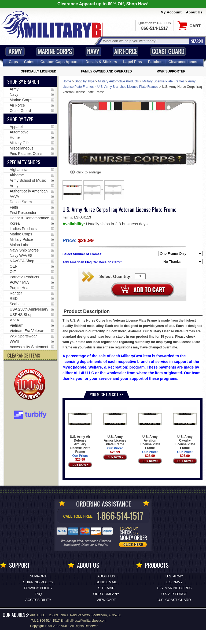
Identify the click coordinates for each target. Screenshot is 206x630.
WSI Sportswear (23, 336)
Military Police (21, 239)
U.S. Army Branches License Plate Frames (127, 87)
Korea (15, 223)
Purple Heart (20, 288)
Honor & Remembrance (29, 218)
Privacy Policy (38, 588)
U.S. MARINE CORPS (174, 588)
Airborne (17, 175)
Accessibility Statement (29, 347)
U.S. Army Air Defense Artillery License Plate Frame (80, 430)
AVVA (14, 196)
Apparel (16, 127)
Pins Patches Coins (26, 153)
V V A (14, 320)
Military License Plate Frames (163, 81)
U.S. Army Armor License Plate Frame (115, 426)
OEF (13, 266)
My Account (171, 12)
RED (14, 298)
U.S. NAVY (174, 582)
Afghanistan (20, 169)
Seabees (17, 304)
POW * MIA (19, 282)
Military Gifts (20, 143)
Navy (93, 51)
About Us (194, 12)
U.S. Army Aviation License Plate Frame (150, 428)
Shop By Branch (23, 81)
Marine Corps (55, 51)
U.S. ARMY (174, 576)
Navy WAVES (21, 255)
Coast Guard (168, 51)
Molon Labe (19, 245)
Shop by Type (84, 81)
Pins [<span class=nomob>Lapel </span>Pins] (132, 62)
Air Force (125, 51)
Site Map (106, 588)
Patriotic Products (24, 277)
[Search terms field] (145, 41)
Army (15, 51)
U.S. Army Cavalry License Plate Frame (185, 428)
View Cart (106, 600)
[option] (72, 190)
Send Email (106, 582)
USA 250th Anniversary (29, 309)
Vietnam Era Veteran (27, 331)
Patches (155, 62)
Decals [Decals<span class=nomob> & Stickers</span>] (101, 62)
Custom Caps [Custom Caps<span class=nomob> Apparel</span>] (60, 62)
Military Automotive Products (118, 81)
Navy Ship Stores (24, 250)
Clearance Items (182, 62)
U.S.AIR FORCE (174, 594)
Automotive (19, 132)
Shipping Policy (38, 582)
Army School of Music (28, 180)
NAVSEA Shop (22, 261)
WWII (14, 341)
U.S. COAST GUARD (174, 600)
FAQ (38, 594)
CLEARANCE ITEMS (23, 355)
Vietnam (16, 325)
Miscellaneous (22, 148)
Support (38, 576)
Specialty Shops (23, 162)
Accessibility (38, 600)
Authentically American (29, 191)
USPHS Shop (21, 314)
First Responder (23, 212)
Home (66, 81)
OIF (13, 272)
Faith (14, 207)
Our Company (106, 594)
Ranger (16, 293)
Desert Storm (21, 202)
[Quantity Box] (140, 276)
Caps (13, 62)
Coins (29, 62)
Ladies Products (23, 229)
